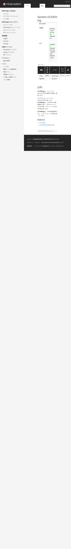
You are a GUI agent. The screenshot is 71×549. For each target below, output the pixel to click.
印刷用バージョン (8, 74)
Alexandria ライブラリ (10, 49)
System (62, 75)
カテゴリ (40, 131)
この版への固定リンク (9, 77)
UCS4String (40, 91)
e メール (51, 146)
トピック (6, 14)
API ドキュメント (48, 131)
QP (48, 146)
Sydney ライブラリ (9, 52)
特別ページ (6, 72)
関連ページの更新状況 (9, 69)
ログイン (67, 1)
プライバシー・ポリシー (33, 142)
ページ (27, 6)
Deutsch (5, 41)
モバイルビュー (59, 146)
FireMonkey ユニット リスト (11, 27)
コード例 (6, 19)
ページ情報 (6, 80)
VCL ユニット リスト (9, 30)
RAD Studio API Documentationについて (53, 142)
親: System (42, 24)
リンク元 (6, 66)
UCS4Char (40, 98)
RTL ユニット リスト (9, 32)
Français (5, 44)
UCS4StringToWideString (47, 125)
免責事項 (29, 146)
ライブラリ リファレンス (10, 16)
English (5, 38)
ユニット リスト (8, 25)
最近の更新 (6, 61)
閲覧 (38, 6)
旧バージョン (7, 55)
